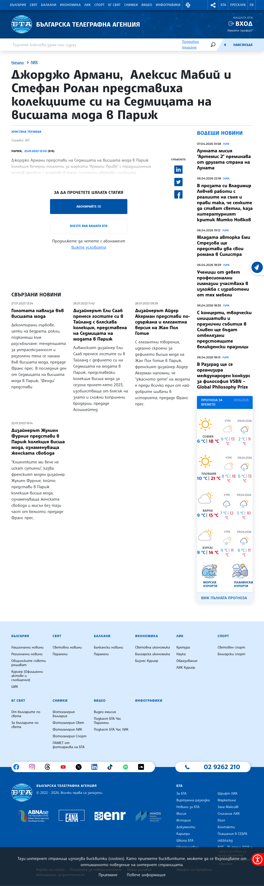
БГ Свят (114, 5)
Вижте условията (88, 247)
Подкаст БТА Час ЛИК (111, 729)
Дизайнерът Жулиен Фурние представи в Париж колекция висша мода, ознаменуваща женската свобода (38, 442)
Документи (185, 827)
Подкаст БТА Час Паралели (107, 721)
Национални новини (27, 647)
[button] (188, 5)
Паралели (60, 654)
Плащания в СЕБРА (232, 834)
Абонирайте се (88, 206)
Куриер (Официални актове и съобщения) (27, 676)
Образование (186, 661)
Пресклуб (238, 5)
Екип (221, 820)
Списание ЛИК (229, 814)
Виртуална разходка (193, 800)
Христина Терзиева (26, 131)
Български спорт (231, 654)
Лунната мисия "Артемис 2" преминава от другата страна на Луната (224, 159)
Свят (33, 5)
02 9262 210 (222, 767)
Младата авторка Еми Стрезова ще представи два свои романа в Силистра (223, 245)
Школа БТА (184, 840)
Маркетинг (227, 800)
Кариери (183, 834)
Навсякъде (243, 45)
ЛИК (87, 5)
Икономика (70, 5)
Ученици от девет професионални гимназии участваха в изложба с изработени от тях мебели (223, 283)
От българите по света (25, 714)
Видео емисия (105, 712)
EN (252, 5)
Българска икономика (152, 654)
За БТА (181, 794)
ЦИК (14, 687)
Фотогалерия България (64, 714)
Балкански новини (108, 647)
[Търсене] (213, 44)
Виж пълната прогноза (224, 598)
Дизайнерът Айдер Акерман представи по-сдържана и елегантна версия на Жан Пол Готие (162, 322)
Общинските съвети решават (28, 663)
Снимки (131, 5)
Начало (17, 63)
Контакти (226, 827)
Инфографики (168, 5)
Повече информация (146, 874)
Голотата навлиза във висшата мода (37, 313)
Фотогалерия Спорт (69, 736)
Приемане (107, 874)
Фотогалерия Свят (68, 723)
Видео (147, 5)
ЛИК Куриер (185, 668)
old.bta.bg (225, 840)
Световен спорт (231, 647)
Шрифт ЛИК (227, 794)
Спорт (99, 5)
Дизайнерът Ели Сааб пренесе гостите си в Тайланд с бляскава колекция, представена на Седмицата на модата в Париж (100, 325)
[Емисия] (224, 44)
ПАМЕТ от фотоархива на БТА (69, 745)
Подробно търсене (190, 44)
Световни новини (67, 647)
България (18, 5)
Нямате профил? (240, 30)
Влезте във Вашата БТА (88, 226)
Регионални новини (27, 654)
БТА (223, 5)
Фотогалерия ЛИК (67, 729)
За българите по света (24, 725)
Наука (181, 654)
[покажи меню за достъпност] (257, 859)
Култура (183, 647)
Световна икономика (152, 647)
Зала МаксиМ (228, 807)
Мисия (181, 814)
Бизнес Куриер (146, 661)
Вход (244, 23)
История (183, 820)
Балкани (48, 5)
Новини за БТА (188, 807)
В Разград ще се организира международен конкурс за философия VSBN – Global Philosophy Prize (223, 375)
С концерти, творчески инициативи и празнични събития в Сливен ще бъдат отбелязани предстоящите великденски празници (224, 330)
